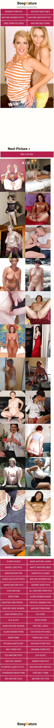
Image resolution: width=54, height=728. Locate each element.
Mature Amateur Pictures (41, 17)
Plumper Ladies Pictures (14, 667)
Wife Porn (13, 596)
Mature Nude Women (13, 608)
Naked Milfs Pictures (13, 579)
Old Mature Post (13, 655)
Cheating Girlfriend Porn (14, 602)
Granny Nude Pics (40, 585)
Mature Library (13, 661)
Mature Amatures (40, 11)
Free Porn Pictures (14, 23)
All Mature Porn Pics (40, 591)
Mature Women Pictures (14, 17)
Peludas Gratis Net (13, 643)
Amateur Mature (13, 573)
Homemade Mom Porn (13, 673)
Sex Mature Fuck (13, 679)
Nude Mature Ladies (40, 561)
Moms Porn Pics (40, 661)
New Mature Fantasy (40, 667)
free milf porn (40, 673)
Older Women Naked (40, 596)
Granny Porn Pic (14, 11)
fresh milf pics (41, 638)
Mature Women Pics (40, 579)
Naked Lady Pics (13, 567)
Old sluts (40, 655)
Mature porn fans (40, 608)
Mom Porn (13, 638)
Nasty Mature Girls (40, 567)
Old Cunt (40, 614)
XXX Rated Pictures (40, 632)
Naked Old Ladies (40, 573)
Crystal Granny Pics (40, 602)
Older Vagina (13, 561)
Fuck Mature (13, 591)
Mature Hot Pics (40, 679)
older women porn (13, 632)
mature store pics (40, 643)
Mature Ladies (40, 626)
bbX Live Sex (27, 154)
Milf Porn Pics (13, 649)
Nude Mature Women (13, 626)
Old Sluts (13, 620)
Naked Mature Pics (13, 585)
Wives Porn (40, 620)
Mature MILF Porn (40, 23)
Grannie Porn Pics (40, 649)
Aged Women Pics (13, 614)
